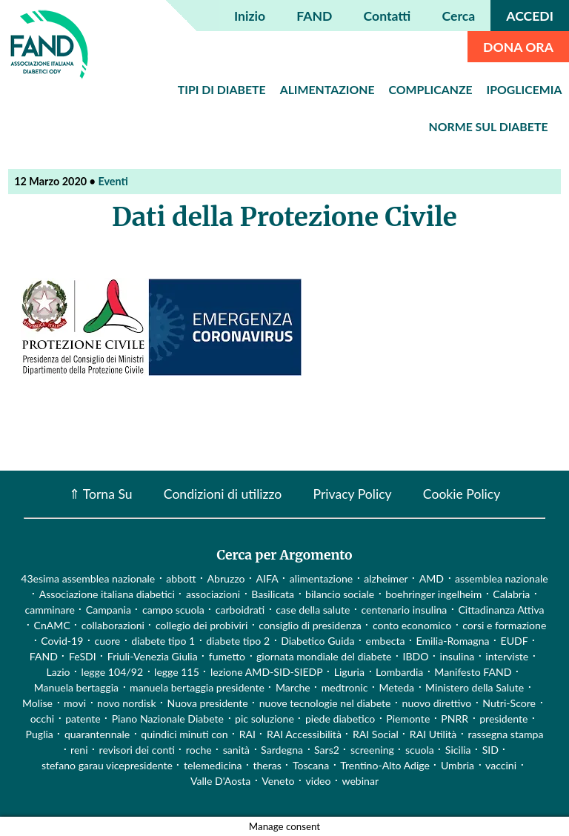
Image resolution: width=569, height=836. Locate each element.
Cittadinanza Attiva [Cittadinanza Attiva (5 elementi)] (501, 609)
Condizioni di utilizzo (223, 494)
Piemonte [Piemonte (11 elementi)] (408, 718)
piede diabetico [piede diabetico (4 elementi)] (340, 718)
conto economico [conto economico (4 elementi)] (412, 625)
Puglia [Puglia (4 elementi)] (39, 734)
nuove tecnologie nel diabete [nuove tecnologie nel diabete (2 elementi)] (325, 703)
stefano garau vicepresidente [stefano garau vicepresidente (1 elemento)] (107, 765)
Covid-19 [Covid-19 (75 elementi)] (62, 640)
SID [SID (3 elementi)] (490, 749)
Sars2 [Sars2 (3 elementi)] (326, 749)
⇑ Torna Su (101, 494)
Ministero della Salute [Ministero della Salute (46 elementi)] (474, 687)
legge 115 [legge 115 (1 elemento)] (176, 672)
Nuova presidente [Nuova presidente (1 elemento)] (207, 703)
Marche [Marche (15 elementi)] (293, 687)
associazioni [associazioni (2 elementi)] (213, 594)
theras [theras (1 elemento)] (267, 765)
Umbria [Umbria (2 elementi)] (457, 765)
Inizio (249, 16)
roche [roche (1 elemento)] (199, 749)
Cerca (459, 16)
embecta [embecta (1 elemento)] (385, 640)
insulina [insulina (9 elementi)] (457, 656)
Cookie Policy (461, 494)
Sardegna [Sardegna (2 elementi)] (282, 749)
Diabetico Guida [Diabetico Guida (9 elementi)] (317, 640)
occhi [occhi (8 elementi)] (42, 718)
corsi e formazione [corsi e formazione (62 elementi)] (504, 625)
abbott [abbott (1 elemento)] (181, 578)
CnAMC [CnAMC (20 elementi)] (52, 625)
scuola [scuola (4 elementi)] (419, 749)
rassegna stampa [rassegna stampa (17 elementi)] (505, 734)
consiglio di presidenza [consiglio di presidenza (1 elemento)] (310, 625)
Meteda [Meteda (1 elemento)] (396, 687)
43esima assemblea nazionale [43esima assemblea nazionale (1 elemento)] (88, 578)
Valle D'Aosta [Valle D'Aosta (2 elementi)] (220, 780)
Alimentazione (327, 89)
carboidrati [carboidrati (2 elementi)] (240, 609)
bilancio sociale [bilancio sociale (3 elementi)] (339, 594)
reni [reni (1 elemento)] (79, 749)
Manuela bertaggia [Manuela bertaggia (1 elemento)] (76, 687)
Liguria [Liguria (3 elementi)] (349, 672)
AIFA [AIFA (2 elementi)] (267, 578)
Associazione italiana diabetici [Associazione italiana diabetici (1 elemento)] (107, 594)
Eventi (112, 181)
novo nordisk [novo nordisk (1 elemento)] (126, 703)
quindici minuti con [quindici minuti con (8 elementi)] (184, 734)
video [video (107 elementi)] (318, 780)
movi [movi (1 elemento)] (75, 703)
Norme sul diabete (488, 126)
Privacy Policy (352, 494)
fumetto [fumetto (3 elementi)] (227, 656)
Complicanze (431, 89)
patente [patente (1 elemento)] (82, 718)
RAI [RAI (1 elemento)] (247, 734)
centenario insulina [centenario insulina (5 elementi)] (404, 609)
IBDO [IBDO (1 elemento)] (416, 656)
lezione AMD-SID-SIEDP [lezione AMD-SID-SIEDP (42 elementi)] (266, 672)
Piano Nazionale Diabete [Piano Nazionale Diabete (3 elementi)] (168, 718)
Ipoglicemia (524, 89)
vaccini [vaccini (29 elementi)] (500, 765)
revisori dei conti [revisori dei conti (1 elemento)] (137, 749)
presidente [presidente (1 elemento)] (503, 718)
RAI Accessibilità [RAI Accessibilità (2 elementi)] (304, 734)
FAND (314, 16)
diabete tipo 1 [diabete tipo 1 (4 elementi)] (163, 640)
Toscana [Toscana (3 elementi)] (311, 765)
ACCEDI (529, 16)
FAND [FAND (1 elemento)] (44, 656)
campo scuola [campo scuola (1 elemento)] (173, 609)
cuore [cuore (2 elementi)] (107, 640)
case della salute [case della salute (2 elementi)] (313, 609)
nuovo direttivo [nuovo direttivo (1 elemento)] (437, 703)
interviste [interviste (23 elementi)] (506, 656)
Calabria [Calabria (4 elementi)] (511, 594)
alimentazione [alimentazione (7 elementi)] (321, 578)
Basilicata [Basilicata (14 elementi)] (272, 594)
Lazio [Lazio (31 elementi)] (58, 672)
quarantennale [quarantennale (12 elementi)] (97, 734)
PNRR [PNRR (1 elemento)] (454, 718)
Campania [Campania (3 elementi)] (108, 609)
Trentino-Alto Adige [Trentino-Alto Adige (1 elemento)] (385, 765)
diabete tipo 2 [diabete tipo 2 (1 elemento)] (238, 640)
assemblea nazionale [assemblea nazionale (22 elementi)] (501, 578)
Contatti (387, 16)
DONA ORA (518, 47)
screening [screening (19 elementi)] (372, 749)
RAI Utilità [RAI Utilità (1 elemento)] (433, 734)
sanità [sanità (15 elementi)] (236, 749)
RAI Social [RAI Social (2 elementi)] (376, 734)
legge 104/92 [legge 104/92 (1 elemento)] (112, 672)
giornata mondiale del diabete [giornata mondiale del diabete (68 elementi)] (323, 656)
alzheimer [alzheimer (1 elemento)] (386, 578)
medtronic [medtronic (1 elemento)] (345, 687)
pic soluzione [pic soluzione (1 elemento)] (264, 718)
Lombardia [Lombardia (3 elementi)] (399, 672)
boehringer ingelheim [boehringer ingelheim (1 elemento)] (433, 594)
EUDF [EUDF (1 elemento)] (514, 640)
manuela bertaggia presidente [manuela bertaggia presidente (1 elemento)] (197, 687)
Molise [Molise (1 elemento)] (37, 703)
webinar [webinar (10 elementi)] (360, 780)
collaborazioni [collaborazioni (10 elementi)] (112, 625)
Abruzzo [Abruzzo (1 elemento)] (226, 578)
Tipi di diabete (222, 89)
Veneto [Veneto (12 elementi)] (278, 780)
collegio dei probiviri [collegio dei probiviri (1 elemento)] (201, 625)
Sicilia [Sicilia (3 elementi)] (458, 749)
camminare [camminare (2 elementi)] (49, 609)
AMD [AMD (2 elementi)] (431, 578)
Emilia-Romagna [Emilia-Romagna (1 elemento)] (453, 640)
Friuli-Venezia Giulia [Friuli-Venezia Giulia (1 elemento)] (152, 656)
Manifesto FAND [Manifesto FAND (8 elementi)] (472, 672)
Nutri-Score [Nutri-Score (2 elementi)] (509, 703)
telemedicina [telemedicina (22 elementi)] (213, 765)
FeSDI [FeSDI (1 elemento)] (82, 656)
